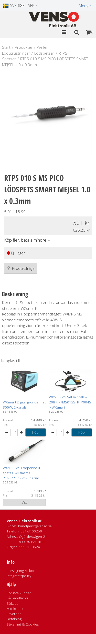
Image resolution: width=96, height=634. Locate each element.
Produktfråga (21, 268)
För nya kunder (19, 593)
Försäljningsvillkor (21, 570)
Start (6, 47)
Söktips (12, 603)
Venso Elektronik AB (24, 521)
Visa (24, 502)
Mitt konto (15, 608)
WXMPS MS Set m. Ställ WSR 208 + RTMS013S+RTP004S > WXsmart (70, 402)
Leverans (14, 613)
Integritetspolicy (19, 575)
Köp (35, 432)
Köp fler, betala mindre (25, 240)
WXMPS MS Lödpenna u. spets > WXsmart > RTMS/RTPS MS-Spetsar (22, 472)
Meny (83, 5)
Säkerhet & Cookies (23, 624)
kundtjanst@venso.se (35, 526)
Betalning (14, 619)
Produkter (24, 47)
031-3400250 (31, 531)
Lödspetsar (44, 53)
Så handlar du (18, 598)
